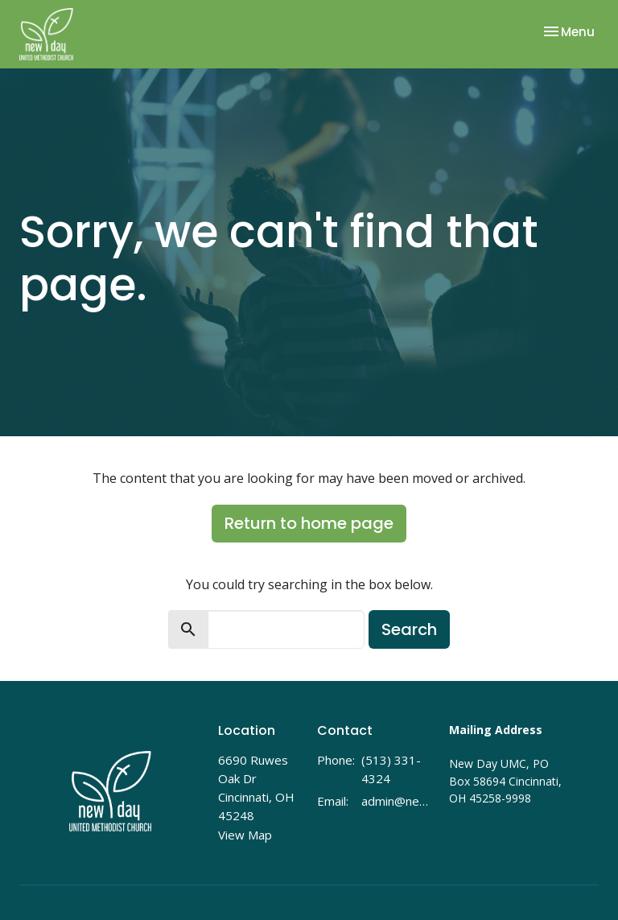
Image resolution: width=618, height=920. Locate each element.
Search (409, 629)
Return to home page (309, 523)
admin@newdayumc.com (397, 801)
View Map (245, 835)
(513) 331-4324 (391, 769)
